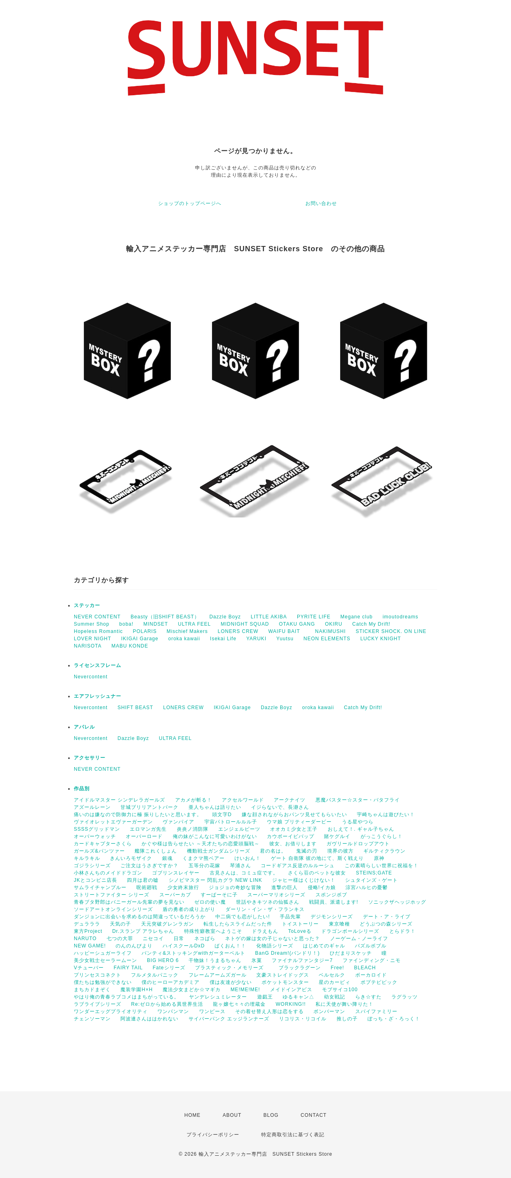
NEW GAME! (90, 946)
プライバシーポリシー (213, 1134)
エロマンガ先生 (148, 829)
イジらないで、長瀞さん (280, 807)
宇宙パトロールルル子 (230, 822)
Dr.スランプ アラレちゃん (143, 931)
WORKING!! (291, 1004)
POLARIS (145, 631)
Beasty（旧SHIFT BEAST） (165, 617)
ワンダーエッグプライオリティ (111, 1011)
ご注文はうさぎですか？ (149, 865)
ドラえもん (265, 931)
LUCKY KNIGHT (380, 638)
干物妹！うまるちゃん (215, 960)
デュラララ (87, 924)
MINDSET (155, 624)
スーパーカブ (175, 895)
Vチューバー (89, 968)
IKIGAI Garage (140, 638)
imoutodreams (400, 617)
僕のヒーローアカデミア (171, 982)
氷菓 (256, 960)
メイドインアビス (291, 989)
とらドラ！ (402, 931)
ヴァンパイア (178, 822)
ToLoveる (299, 931)
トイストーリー (300, 924)
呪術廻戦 (146, 887)
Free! (337, 968)
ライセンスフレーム (97, 665)
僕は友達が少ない (231, 982)
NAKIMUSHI (330, 631)
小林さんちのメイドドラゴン (108, 873)
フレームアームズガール (218, 975)
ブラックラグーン (300, 968)
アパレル (84, 727)
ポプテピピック (379, 982)
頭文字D (222, 814)
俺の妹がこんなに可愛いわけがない (215, 836)
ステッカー (87, 605)
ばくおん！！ (230, 946)
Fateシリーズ (169, 968)
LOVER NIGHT (92, 638)
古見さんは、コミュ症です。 (244, 873)
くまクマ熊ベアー (203, 858)
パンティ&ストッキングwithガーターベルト (193, 953)
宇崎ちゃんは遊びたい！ (386, 814)
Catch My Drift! (371, 624)
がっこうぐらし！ (382, 836)
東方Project (88, 931)
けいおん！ (247, 858)
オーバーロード (144, 836)
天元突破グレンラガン (167, 924)
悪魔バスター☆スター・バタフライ (358, 800)
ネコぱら (204, 938)
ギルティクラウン (384, 851)
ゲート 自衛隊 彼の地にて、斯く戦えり (317, 858)
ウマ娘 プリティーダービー (299, 822)
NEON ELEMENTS (326, 638)
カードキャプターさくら (103, 844)
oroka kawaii (184, 638)
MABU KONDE (130, 646)
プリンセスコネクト (97, 975)
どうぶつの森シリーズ (386, 924)
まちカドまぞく (92, 989)
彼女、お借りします (293, 844)
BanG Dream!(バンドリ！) (287, 953)
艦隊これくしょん (156, 851)
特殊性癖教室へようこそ (213, 931)
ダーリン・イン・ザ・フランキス (265, 909)
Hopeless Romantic (98, 631)
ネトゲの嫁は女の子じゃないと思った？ (272, 938)
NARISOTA (87, 646)
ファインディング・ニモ (372, 960)
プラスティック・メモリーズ (232, 968)
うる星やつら (358, 822)
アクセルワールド (243, 800)
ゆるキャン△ (298, 997)
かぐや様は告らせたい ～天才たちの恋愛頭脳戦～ (200, 844)
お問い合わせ (321, 203)
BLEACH (365, 968)
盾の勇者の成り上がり (189, 909)
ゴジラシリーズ (92, 865)
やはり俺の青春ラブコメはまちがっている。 (126, 997)
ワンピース (212, 1011)
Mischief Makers (187, 631)
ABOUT (232, 1115)
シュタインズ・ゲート (371, 880)
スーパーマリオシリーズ (276, 895)
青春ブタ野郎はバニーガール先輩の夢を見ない (129, 902)
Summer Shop (92, 624)
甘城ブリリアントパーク (149, 807)
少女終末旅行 (183, 887)
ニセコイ (153, 938)
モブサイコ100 (340, 989)
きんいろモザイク (131, 858)
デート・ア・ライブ (386, 916)
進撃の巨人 (284, 887)
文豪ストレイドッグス (282, 975)
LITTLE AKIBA (269, 617)
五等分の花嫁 (204, 865)
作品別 (82, 788)
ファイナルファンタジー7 (302, 960)
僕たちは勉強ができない (103, 982)
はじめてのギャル (324, 946)
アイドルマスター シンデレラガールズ (119, 800)
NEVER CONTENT (97, 617)
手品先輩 (290, 916)
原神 (379, 858)
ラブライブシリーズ (97, 1004)
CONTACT (313, 1115)
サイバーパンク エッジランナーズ (229, 1019)
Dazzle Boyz (225, 617)
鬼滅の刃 (306, 851)
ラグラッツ (404, 997)
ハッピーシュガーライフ (103, 953)
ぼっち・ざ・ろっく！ (393, 1019)
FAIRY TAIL (128, 968)
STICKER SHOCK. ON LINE (391, 631)
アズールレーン (92, 807)
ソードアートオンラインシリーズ (113, 909)
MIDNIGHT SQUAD (245, 624)
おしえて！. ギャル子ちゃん (361, 829)
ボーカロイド (371, 975)
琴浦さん (240, 865)
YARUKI (256, 638)
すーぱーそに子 (219, 895)
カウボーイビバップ (290, 836)
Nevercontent (90, 677)
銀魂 (167, 858)
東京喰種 (339, 924)
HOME (193, 1115)
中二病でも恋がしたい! (242, 916)
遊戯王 (265, 997)
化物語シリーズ (274, 946)
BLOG (271, 1115)
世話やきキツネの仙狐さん (267, 902)
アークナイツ (289, 800)
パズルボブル (370, 946)
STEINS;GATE (374, 873)
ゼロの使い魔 (210, 902)
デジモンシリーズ (332, 916)
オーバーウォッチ (95, 836)
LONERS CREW (238, 631)
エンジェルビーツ (239, 829)
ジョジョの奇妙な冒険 (235, 887)
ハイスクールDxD (184, 946)
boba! (126, 624)
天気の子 (120, 924)
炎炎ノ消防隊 (192, 829)
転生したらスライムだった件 (238, 924)
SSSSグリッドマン (97, 829)
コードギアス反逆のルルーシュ (298, 865)
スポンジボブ (331, 895)
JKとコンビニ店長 (95, 880)
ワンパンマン (173, 1011)
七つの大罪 (120, 938)
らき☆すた (368, 997)
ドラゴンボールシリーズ (350, 931)
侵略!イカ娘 (322, 887)
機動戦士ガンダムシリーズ (218, 851)
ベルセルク (332, 975)
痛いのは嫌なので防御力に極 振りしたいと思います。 (138, 814)
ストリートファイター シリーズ (111, 895)
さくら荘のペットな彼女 (317, 873)
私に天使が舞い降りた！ (345, 1004)
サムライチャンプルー (100, 887)
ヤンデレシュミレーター (218, 997)
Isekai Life (223, 638)
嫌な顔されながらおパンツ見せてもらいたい (294, 814)
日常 (179, 938)
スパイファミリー (376, 1011)
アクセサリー (89, 758)
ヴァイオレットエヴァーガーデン (113, 822)
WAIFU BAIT (286, 631)
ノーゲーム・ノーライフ (359, 938)
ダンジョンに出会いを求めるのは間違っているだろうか (140, 916)
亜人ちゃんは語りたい (215, 807)
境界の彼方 (340, 851)
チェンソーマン (92, 1019)
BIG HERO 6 (163, 960)
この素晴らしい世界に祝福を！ (382, 865)
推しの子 (347, 1019)
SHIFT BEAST (135, 707)
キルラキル (87, 858)
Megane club (356, 617)
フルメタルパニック (154, 975)
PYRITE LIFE (314, 617)
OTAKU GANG (297, 624)
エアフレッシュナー (97, 696)
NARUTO (85, 938)
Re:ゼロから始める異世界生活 (167, 1004)
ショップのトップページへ (189, 203)
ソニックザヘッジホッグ (397, 902)
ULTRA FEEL (194, 624)
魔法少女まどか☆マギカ (192, 989)
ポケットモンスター (285, 982)
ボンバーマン (329, 1011)
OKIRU (333, 624)
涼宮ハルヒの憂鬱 (367, 887)
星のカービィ (334, 982)
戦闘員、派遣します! (333, 902)
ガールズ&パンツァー (99, 851)
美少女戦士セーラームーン (105, 960)
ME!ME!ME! (245, 989)
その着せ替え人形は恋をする (269, 1011)
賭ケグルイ (337, 836)
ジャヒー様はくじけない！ (303, 880)
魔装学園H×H (136, 989)
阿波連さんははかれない (149, 1019)
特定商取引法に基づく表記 (292, 1134)
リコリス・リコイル (302, 1019)
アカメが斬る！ (193, 800)
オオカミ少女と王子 (294, 829)
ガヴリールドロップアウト (358, 844)
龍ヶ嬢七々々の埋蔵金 (239, 1004)
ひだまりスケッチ (351, 953)
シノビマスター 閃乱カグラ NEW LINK (215, 880)
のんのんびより (134, 946)
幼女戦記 (334, 997)
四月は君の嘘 (143, 880)
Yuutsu (285, 638)
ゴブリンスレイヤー (176, 873)
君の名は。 (273, 851)
